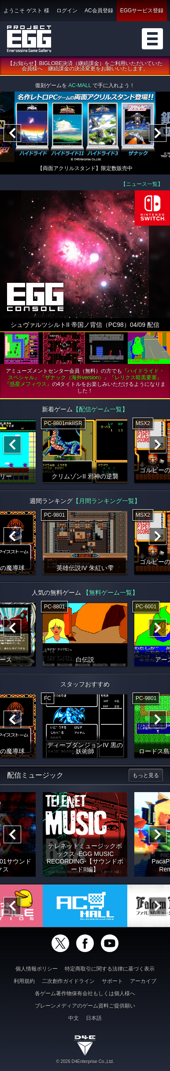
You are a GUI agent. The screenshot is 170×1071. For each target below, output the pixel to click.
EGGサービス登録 (142, 10)
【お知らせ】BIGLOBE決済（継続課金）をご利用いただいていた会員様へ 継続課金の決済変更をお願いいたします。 (85, 66)
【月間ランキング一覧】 (106, 500)
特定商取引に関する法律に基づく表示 (110, 968)
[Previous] (12, 133)
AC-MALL (79, 85)
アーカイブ (143, 981)
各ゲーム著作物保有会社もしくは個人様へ (85, 993)
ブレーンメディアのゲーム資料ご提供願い (85, 1005)
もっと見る (146, 775)
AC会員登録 (99, 10)
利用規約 (24, 981)
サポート (112, 981)
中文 (73, 1018)
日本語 (94, 1018)
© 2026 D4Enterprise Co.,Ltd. (85, 1061)
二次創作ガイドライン (68, 981)
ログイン (67, 10)
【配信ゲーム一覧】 (100, 409)
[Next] (157, 133)
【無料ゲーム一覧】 (110, 592)
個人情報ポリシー (36, 968)
